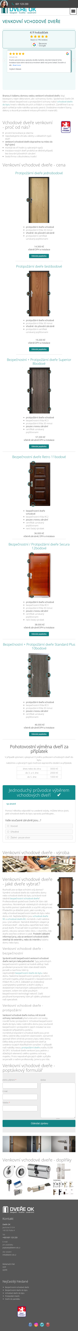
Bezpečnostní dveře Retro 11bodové (39, 456)
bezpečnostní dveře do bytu (28, 972)
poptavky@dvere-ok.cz (11, 1247)
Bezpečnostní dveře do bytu (16, 1290)
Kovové (12, 825)
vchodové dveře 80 (16, 919)
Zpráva (43, 1080)
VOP (4, 1267)
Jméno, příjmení (9, 1080)
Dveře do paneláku (12, 1299)
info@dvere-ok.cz (9, 1255)
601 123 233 (21, 3)
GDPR (5, 1270)
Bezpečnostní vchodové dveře (17, 1287)
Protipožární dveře (12, 1296)
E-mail (5, 1091)
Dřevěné (13, 831)
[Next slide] (73, 60)
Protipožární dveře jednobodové (39, 173)
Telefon (6, 1102)
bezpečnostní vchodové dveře (24, 898)
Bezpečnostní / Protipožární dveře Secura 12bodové (39, 546)
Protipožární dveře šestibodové (39, 266)
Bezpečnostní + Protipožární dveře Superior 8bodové (39, 361)
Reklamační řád (9, 1264)
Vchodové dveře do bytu (14, 1293)
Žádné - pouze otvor (18, 837)
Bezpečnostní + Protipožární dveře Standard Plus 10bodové (39, 646)
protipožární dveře (31, 1047)
